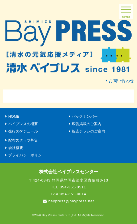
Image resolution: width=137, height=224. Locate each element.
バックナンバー (85, 116)
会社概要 (15, 148)
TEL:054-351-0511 (68, 187)
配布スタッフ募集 (23, 140)
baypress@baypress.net (71, 201)
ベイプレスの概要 (23, 124)
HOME (13, 116)
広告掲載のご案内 (86, 124)
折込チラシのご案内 (88, 131)
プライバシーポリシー (26, 155)
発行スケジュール (23, 131)
